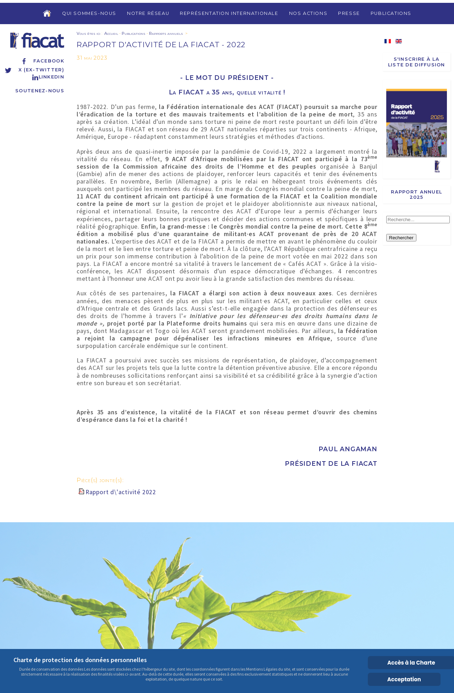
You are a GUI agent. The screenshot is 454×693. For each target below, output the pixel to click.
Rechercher (401, 237)
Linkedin (48, 77)
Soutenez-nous (39, 90)
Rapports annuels (166, 33)
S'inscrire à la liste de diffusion (416, 61)
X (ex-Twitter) (34, 69)
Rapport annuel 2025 (416, 194)
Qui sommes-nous (89, 13)
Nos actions (308, 13)
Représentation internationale (229, 13)
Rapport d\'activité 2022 (120, 492)
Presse (349, 13)
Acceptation (404, 679)
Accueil (111, 33)
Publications (391, 13)
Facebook (42, 61)
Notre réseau (148, 13)
